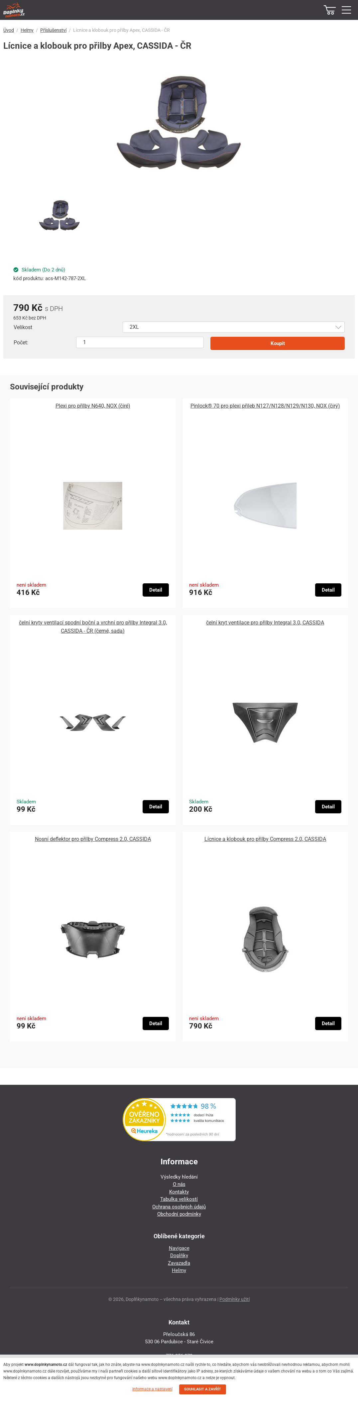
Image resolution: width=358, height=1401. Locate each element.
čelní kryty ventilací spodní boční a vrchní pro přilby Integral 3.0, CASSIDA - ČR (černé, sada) (93, 626)
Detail (155, 590)
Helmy (27, 30)
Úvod (8, 30)
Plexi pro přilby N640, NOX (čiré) (93, 406)
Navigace (179, 1248)
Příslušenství (53, 30)
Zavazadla (179, 1263)
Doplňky (179, 1255)
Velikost (23, 327)
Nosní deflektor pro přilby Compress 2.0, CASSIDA (93, 839)
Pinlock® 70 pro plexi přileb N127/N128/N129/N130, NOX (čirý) (265, 406)
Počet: (21, 342)
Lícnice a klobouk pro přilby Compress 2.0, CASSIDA (265, 839)
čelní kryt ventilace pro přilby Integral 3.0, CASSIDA (265, 622)
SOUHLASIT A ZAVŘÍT (202, 1389)
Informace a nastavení (152, 1389)
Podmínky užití (234, 1299)
